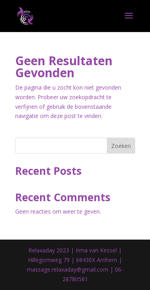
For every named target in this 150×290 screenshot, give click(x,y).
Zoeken (121, 146)
